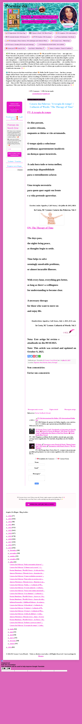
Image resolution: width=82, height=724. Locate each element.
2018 (10, 539)
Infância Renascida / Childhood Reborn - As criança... (27, 602)
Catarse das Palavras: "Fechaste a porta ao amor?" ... (26, 622)
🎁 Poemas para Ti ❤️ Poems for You (15, 48)
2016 (10, 545)
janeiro (12, 643)
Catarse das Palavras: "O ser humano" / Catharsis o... (26, 593)
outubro (13, 556)
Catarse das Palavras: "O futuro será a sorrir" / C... (26, 567)
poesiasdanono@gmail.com (41, 94)
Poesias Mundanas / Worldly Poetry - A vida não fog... (27, 570)
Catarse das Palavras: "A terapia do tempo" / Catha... (27, 625)
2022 (10, 527)
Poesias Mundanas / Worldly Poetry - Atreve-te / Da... (27, 596)
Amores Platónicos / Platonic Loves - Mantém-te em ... (27, 582)
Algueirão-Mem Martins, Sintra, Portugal (45, 362)
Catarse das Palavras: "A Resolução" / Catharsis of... (26, 605)
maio (11, 632)
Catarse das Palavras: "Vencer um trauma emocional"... (27, 591)
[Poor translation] (8, 668)
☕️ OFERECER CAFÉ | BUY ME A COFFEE (41, 504)
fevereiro (13, 641)
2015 (10, 548)
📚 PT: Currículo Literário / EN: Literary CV (17, 37)
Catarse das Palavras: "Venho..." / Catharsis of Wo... (26, 585)
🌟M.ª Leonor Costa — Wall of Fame (60, 41)
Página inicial (53, 409)
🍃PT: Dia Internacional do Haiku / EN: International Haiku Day (55, 419)
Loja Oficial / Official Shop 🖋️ (36, 48)
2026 (10, 516)
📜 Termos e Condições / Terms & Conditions (59, 48)
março (12, 638)
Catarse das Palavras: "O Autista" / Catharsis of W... (26, 608)
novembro (13, 553)
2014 (10, 647)
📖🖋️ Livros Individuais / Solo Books (64, 37)
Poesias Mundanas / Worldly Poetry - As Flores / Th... (27, 620)
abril (11, 635)
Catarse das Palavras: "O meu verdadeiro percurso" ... (27, 576)
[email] (14, 149)
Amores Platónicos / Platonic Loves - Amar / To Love (27, 617)
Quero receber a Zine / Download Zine (14, 154)
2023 (10, 525)
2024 (10, 522)
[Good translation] (3, 668)
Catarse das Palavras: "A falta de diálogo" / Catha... (26, 614)
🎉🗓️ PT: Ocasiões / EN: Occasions (41, 37)
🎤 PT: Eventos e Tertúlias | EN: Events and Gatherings (20, 44)
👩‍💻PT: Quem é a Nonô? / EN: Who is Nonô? (40, 33)
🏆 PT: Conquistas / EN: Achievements (66, 33)
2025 (10, 519)
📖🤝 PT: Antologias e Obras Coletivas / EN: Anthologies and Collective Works (26, 41)
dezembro (13, 550)
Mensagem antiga (70, 409)
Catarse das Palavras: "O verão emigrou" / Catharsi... (26, 588)
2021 (10, 530)
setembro (13, 559)
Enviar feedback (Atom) (43, 413)
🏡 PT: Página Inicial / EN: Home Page (15, 33)
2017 (10, 542)
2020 (10, 533)
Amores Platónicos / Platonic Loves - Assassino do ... (27, 573)
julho (12, 562)
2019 (10, 536)
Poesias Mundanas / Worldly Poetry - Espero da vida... (27, 599)
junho (12, 629)
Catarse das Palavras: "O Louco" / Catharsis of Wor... (27, 611)
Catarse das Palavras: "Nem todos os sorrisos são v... (26, 579)
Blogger (40, 656)
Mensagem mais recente (35, 409)
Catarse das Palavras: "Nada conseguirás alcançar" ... (26, 564)
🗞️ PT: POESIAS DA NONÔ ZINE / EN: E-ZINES (51, 44)
